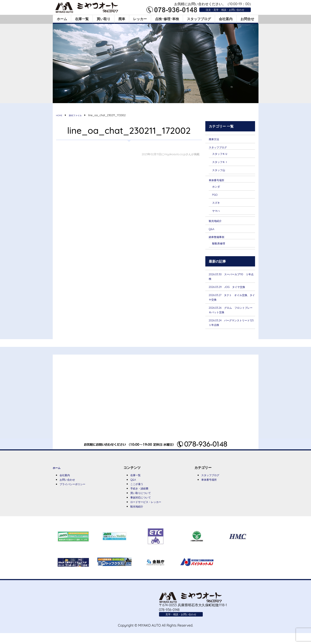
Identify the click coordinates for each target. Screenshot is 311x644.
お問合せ (247, 19)
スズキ (217, 204)
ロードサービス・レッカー (150, 512)
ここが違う (138, 493)
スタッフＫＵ (222, 154)
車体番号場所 (219, 181)
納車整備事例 (219, 239)
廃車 (121, 19)
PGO (215, 196)
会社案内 (226, 19)
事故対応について (144, 507)
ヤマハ (217, 212)
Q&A (212, 231)
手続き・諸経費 (142, 498)
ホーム (62, 19)
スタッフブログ (199, 19)
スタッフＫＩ (222, 162)
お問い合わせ (70, 489)
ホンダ (217, 187)
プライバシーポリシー (77, 493)
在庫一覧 (82, 19)
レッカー (140, 19)
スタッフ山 (220, 171)
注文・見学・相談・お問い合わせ (218, 9)
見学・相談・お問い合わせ (186, 625)
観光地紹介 (217, 222)
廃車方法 (215, 139)
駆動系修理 (220, 245)
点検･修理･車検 (167, 19)
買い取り (103, 19)
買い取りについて (144, 502)
